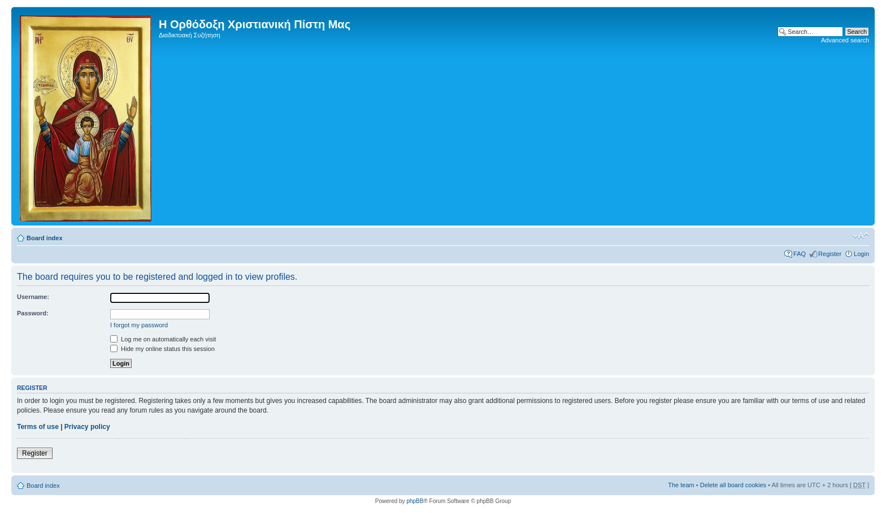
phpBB (414, 501)
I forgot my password (139, 325)
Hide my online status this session (162, 348)
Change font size (861, 236)
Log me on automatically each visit (163, 339)
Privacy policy (87, 427)
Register (829, 253)
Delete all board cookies (733, 485)
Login (861, 253)
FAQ (799, 253)
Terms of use (38, 427)
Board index (45, 238)
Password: (33, 313)
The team (681, 485)
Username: (33, 296)
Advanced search (845, 40)
